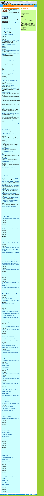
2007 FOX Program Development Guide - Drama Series (7, 161)
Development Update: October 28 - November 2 (6, 391)
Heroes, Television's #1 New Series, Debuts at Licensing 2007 (8, 133)
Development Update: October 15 (5, 455)
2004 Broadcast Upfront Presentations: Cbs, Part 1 (7, 432)
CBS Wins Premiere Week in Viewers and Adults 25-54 (7, 34)
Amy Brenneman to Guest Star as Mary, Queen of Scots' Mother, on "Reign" (14, 11)
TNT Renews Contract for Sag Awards (5, 369)
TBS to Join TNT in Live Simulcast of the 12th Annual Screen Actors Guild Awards (10, 311)
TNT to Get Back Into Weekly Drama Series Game (7, 434)
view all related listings (15, 9)
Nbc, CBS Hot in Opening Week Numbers (6, 461)
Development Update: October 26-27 (5, 393)
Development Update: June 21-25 (5, 428)
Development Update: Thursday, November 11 (6, 28)
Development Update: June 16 (5, 480)
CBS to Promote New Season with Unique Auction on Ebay (7, 410)
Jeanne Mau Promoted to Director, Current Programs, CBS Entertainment (9, 85)
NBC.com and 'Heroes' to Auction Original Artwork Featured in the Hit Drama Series (10, 167)
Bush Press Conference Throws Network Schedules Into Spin (8, 438)
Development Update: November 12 (5, 451)
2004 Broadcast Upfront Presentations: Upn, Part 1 (7, 430)
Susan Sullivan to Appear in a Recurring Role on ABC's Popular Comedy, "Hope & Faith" (10, 259)
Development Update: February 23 (5, 365)
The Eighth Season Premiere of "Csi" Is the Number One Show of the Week (9, 80)
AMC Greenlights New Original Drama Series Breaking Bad (7, 120)
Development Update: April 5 (4, 358)
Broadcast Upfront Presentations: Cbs (5, 484)
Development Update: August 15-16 (5, 285)
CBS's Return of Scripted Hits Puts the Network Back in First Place (8, 44)
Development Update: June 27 (5, 478)
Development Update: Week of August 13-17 (6, 92)
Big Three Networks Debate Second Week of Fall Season (7, 457)
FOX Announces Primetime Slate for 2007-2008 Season (7, 126)
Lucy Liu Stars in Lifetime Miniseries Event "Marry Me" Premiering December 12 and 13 (10, 25)
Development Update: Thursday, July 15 (6, 31)
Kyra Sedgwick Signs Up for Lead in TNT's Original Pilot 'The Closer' (8, 416)
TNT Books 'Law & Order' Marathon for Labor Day (7, 414)
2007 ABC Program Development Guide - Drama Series (7, 151)
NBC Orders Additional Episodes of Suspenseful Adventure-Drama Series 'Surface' (10, 261)
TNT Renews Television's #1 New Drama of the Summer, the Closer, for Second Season (10, 313)
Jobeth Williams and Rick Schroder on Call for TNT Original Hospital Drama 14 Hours (10, 389)
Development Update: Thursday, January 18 (6, 175)
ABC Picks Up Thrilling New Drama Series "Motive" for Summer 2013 (8, 14)
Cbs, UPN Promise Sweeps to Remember (6, 453)
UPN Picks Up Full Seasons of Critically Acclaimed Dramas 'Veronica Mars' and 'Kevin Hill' (11, 385)
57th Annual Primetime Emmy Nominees (6, 307)
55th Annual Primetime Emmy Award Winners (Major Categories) (8, 463)
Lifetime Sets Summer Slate (4, 482)
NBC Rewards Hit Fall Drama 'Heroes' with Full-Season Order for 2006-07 (9, 206)
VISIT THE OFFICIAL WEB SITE (24, 17)
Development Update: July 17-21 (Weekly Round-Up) (7, 216)
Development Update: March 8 (5, 240)
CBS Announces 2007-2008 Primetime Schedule (6, 129)
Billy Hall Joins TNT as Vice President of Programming (7, 401)
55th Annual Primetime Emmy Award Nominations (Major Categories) (8, 476)
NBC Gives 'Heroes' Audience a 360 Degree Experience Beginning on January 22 (10, 172)
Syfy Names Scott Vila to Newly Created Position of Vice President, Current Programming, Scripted (14, 22)
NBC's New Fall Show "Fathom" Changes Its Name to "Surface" (8, 315)
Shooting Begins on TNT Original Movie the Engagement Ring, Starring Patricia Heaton (10, 287)
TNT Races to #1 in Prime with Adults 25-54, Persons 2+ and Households (9, 408)
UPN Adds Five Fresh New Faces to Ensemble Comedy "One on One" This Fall (9, 291)
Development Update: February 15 (5, 367)
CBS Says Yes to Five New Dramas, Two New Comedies (7, 486)
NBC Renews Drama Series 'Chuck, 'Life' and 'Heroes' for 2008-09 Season (9, 57)
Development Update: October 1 (5, 459)
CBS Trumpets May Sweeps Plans (5, 436)
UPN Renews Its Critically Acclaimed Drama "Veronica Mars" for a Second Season (10, 356)
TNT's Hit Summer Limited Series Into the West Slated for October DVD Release (10, 305)
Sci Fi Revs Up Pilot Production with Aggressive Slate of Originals (8, 345)
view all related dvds (6, 9)
